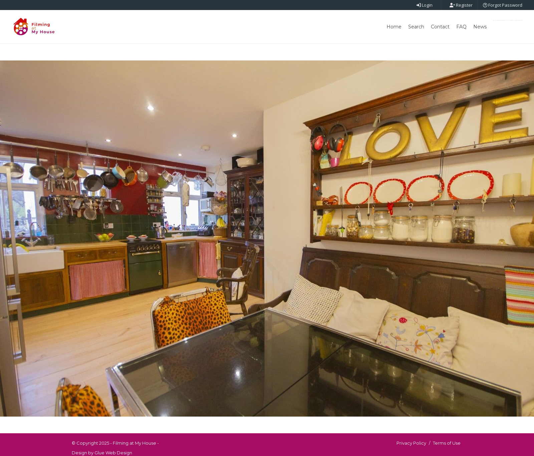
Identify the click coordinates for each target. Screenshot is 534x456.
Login (425, 5)
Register (461, 5)
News (480, 27)
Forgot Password (502, 5)
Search (416, 27)
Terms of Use (447, 443)
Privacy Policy (411, 443)
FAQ (461, 27)
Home (394, 27)
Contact (440, 27)
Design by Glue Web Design (102, 452)
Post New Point (508, 20)
